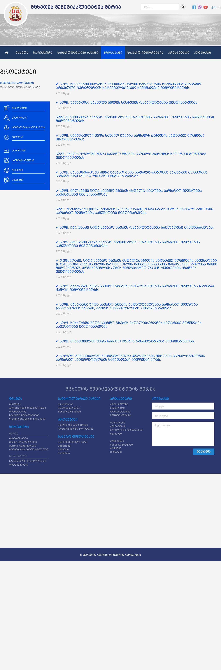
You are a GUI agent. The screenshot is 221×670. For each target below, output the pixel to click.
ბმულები (116, 433)
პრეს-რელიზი (119, 404)
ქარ (213, 7)
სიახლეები (117, 408)
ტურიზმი (115, 448)
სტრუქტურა (43, 52)
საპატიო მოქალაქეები (24, 415)
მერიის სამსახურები (22, 445)
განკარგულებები (69, 411)
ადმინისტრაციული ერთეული (28, 449)
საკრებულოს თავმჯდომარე (27, 461)
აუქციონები (118, 426)
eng (219, 7)
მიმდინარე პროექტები (17, 83)
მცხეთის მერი (18, 438)
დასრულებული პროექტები (20, 87)
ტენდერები (117, 422)
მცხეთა (22, 52)
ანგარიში (64, 445)
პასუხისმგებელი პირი (72, 442)
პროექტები (113, 52)
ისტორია (15, 404)
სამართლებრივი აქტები (78, 52)
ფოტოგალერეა (120, 411)
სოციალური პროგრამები (126, 430)
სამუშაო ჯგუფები (121, 444)
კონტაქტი (202, 52)
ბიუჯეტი (63, 449)
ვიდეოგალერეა (120, 415)
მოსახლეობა (17, 411)
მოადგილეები (18, 464)
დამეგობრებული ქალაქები (27, 419)
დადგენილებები (69, 408)
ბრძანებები (65, 404)
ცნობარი (116, 452)
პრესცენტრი (178, 52)
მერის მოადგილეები (23, 442)
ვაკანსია (64, 453)
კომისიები (117, 441)
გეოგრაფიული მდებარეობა (27, 408)
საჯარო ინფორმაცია (145, 52)
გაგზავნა (204, 451)
